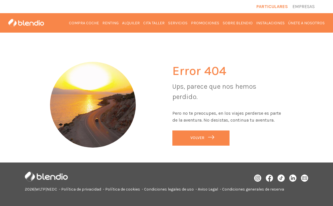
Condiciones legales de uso (169, 189)
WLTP (40, 189)
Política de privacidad (81, 189)
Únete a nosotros (306, 23)
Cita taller (154, 23)
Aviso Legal (208, 189)
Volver (197, 137)
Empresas (303, 6)
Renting (110, 23)
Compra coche (84, 23)
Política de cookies (122, 189)
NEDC (52, 189)
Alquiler (131, 23)
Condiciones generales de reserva (253, 189)
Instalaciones (270, 23)
